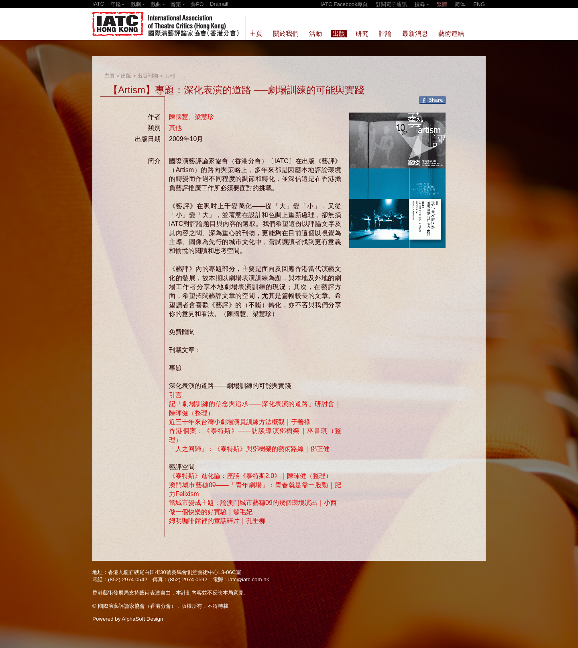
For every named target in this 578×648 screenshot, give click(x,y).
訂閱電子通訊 (391, 4)
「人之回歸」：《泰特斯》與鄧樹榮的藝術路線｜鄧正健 (249, 448)
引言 (175, 395)
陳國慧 (178, 116)
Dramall (219, 4)
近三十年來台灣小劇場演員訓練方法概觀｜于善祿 (239, 421)
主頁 (109, 76)
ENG (479, 4)
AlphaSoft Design (142, 619)
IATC (98, 4)
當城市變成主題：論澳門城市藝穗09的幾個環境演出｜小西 (253, 502)
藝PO (197, 4)
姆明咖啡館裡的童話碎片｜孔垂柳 (217, 520)
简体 (460, 4)
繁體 (442, 4)
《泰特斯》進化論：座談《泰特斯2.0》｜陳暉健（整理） (250, 475)
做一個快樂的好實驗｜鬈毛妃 (210, 512)
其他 (170, 76)
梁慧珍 (204, 116)
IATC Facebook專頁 (344, 4)
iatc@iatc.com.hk (248, 579)
